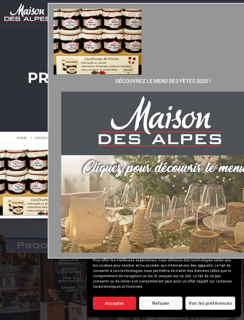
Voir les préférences (210, 303)
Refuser (160, 303)
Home (22, 138)
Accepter (114, 303)
